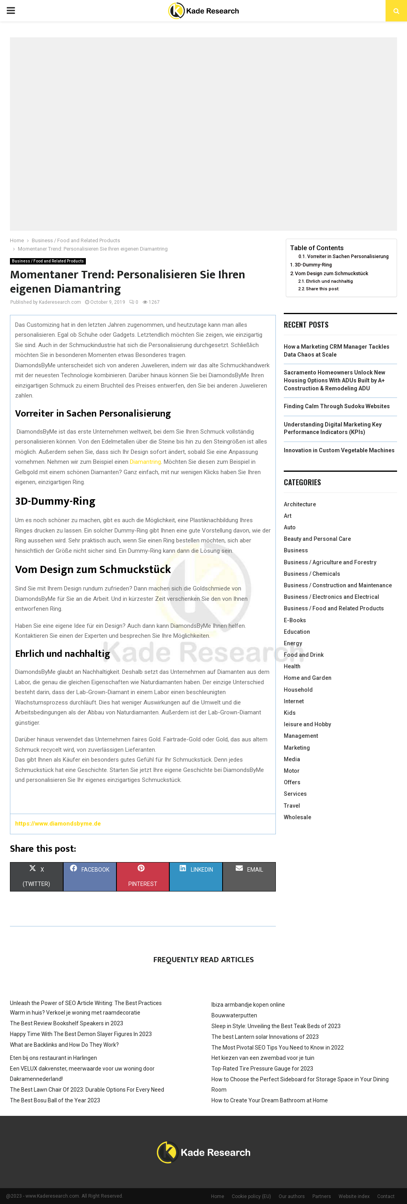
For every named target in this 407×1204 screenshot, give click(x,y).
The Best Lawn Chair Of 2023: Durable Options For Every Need (87, 1089)
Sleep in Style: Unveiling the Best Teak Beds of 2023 (276, 1026)
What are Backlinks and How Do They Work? (64, 1045)
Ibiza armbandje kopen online (248, 1004)
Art (287, 516)
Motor (292, 771)
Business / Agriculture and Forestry (330, 562)
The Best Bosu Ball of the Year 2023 (55, 1100)
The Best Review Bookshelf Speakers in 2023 (66, 1023)
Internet (294, 701)
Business (296, 550)
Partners (321, 1196)
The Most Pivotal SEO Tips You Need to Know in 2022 (277, 1047)
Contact (386, 1196)
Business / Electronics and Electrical (331, 597)
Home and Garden (307, 678)
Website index (354, 1196)
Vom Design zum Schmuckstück (331, 273)
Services (295, 794)
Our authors (292, 1196)
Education (297, 632)
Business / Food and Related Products (48, 261)
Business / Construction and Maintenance (338, 585)
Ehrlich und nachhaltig (329, 281)
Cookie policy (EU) (251, 1196)
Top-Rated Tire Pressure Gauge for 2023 (262, 1068)
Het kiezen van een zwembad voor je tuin (262, 1058)
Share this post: (322, 288)
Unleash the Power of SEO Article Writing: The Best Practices (86, 1003)
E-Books (295, 620)
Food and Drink (304, 655)
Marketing (297, 748)
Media (292, 759)
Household (298, 690)
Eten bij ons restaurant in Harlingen (53, 1058)
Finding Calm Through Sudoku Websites (337, 406)
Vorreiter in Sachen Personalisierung (348, 256)
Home (217, 1196)
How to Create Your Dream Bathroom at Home (269, 1100)
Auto (290, 527)
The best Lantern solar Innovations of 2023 (265, 1037)
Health (292, 666)
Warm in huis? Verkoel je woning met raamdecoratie (75, 1012)
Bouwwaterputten (234, 1015)
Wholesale (297, 817)
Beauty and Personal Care (317, 539)
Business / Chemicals (312, 574)
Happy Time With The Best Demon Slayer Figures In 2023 (81, 1034)
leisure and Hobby (307, 724)
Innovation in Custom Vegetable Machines (339, 450)
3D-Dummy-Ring (313, 265)
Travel (292, 806)
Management (301, 736)
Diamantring (145, 461)
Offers (292, 782)
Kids (290, 713)
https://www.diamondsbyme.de (58, 823)
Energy (293, 643)
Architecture (300, 504)
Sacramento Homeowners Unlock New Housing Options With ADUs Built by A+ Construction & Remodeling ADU (334, 380)
